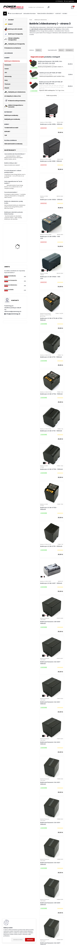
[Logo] (13, 7)
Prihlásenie (60, 1)
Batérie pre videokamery (41, 19)
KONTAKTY (58, 13)
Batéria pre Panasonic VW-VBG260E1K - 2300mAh (39, 741)
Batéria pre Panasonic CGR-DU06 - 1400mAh (61, 370)
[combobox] (61, 50)
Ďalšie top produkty (51, 95)
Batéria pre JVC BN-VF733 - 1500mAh (39, 290)
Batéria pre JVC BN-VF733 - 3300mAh (61, 330)
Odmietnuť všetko (18, 939)
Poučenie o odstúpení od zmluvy (46, 930)
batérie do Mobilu (9, 289)
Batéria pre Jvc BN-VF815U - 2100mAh (39, 126)
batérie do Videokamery (10, 285)
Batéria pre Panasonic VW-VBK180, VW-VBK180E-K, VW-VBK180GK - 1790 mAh (61, 575)
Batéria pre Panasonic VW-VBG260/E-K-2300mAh (61, 699)
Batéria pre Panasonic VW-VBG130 (61, 742)
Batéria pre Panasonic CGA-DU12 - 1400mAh (61, 410)
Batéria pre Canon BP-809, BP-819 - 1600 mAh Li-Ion (40, 659)
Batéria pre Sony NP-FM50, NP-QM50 (62, 658)
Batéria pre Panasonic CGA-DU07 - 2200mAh (61, 531)
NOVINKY (64, 13)
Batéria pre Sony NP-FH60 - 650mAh (61, 784)
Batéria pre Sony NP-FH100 (50, 866)
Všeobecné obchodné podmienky (26, 906)
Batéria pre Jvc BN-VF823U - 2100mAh (39, 167)
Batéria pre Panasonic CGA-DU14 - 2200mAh (39, 491)
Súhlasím (30, 940)
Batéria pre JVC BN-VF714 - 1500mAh (39, 250)
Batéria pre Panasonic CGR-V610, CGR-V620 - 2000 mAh (61, 826)
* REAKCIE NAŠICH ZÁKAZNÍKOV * (45, 13)
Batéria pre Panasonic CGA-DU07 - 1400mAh (39, 410)
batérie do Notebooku (10, 276)
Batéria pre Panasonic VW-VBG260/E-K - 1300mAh (39, 784)
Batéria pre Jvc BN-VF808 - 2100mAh (61, 126)
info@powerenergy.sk (13, 314)
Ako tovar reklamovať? (15, 13)
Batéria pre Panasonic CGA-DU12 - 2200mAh (61, 451)
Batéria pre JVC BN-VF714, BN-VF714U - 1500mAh (62, 210)
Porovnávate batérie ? (10, 192)
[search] (48, 7)
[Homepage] (5, 13)
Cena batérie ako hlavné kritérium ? (14, 154)
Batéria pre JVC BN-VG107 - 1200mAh (39, 370)
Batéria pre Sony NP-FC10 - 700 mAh (40, 616)
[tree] (29, 915)
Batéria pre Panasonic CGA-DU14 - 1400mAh (39, 451)
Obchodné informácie (29, 13)
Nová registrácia (69, 1)
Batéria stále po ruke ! (10, 163)
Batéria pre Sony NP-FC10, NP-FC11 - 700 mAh (62, 616)
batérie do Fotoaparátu (10, 280)
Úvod (30, 19)
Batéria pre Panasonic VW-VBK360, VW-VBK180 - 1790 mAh (40, 575)
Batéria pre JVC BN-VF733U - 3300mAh (39, 330)
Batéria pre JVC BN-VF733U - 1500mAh (61, 290)
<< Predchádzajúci (47, 882)
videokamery (55, 888)
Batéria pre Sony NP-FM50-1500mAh (39, 699)
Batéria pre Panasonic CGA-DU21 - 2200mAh (61, 491)
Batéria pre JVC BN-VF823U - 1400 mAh (39, 208)
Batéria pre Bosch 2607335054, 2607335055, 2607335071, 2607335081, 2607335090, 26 (17, 252)
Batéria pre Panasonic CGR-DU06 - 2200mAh (39, 531)
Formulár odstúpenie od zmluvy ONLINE (27, 916)
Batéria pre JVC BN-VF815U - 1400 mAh (61, 167)
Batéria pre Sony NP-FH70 (38, 826)
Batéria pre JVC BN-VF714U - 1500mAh (61, 250)
